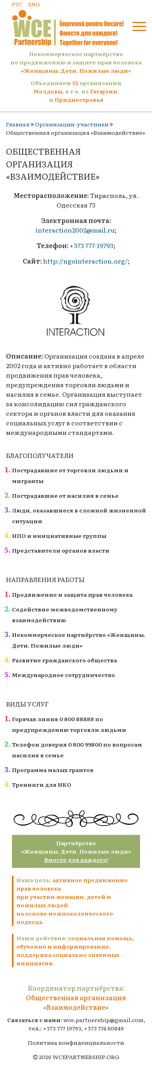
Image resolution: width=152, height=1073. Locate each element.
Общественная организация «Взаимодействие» (76, 1002)
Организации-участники (72, 124)
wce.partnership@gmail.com (103, 1020)
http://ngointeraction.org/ (85, 261)
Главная (17, 124)
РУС (17, 4)
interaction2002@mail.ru (75, 230)
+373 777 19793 (62, 1028)
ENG (34, 4)
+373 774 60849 (104, 1028)
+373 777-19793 (91, 245)
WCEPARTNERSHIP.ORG (86, 1057)
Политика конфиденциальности (76, 1042)
